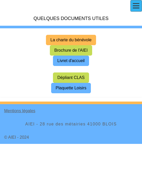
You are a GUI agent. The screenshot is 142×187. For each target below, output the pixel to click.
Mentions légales (19, 111)
